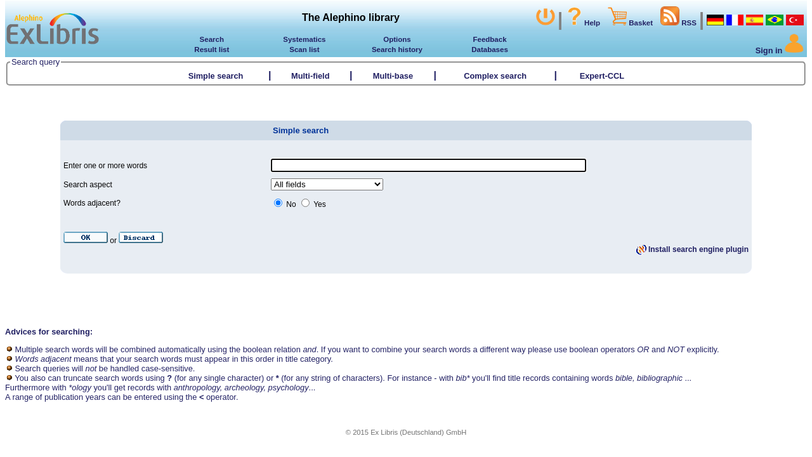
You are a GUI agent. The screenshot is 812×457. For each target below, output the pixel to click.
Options (397, 39)
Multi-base (393, 76)
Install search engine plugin (692, 249)
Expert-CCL (603, 76)
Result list (211, 49)
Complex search (495, 76)
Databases (489, 49)
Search (212, 39)
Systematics (304, 39)
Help (582, 23)
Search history (397, 49)
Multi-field (310, 76)
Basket (630, 23)
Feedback (489, 39)
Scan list (304, 49)
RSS (678, 23)
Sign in (780, 50)
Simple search (216, 76)
